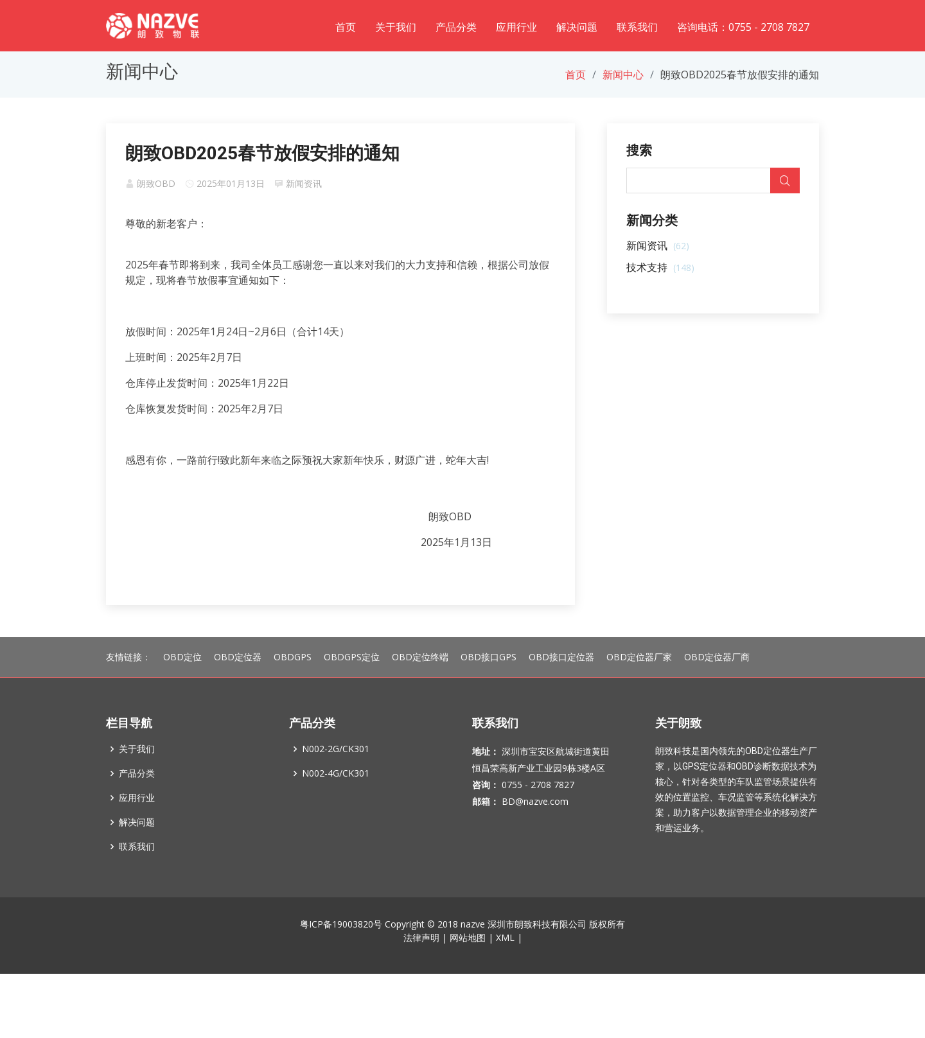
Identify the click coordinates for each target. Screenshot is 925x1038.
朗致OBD (156, 183)
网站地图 (468, 966)
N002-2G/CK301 (335, 777)
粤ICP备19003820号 (341, 952)
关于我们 (395, 27)
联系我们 (637, 27)
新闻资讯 (304, 183)
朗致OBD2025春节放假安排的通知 (262, 153)
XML (505, 966)
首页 (345, 27)
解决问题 (576, 27)
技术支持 (660, 267)
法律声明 (421, 966)
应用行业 (516, 27)
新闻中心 (623, 74)
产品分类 (456, 27)
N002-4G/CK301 (335, 801)
